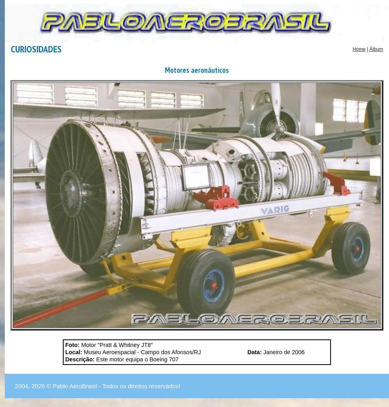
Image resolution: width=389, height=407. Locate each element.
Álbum (376, 49)
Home (359, 49)
